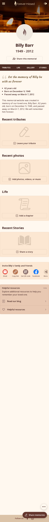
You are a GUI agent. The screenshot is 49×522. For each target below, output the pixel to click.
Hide (45, 288)
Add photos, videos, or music (24, 179)
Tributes (6, 67)
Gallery (31, 67)
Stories (43, 67)
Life (18, 67)
